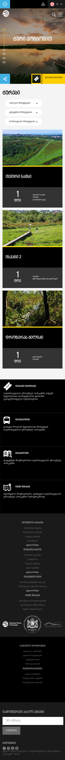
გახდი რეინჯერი (32, 674)
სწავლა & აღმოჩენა (32, 651)
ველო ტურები (32, 568)
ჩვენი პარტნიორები (32, 609)
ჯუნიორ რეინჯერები (32, 655)
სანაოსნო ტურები (32, 555)
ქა (54, 4)
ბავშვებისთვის (32, 660)
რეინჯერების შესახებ (32, 682)
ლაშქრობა (32, 559)
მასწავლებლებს (32, 664)
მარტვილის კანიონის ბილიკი (33, 586)
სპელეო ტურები (32, 563)
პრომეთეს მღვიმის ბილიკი (32, 582)
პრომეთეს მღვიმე (32, 528)
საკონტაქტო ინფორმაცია (32, 605)
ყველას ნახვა (32, 545)
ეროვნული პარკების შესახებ (32, 601)
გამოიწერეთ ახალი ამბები (23, 712)
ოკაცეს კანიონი (32, 537)
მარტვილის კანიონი (32, 532)
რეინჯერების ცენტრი (33, 678)
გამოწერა (11, 730)
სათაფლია (32, 541)
